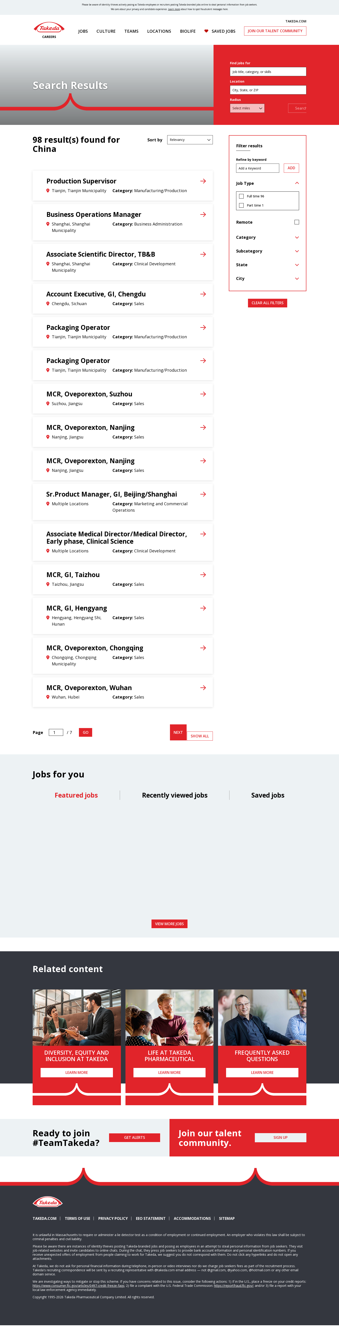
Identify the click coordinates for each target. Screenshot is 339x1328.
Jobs (83, 31)
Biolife (188, 31)
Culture (106, 31)
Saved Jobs (223, 31)
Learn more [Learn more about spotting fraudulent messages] (174, 9)
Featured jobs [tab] (76, 797)
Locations (159, 31)
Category (246, 239)
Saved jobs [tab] (267, 797)
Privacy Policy (113, 1221)
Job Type (245, 185)
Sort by (154, 142)
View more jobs (169, 926)
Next (178, 734)
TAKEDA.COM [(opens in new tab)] (295, 21)
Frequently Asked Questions (262, 1058)
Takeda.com (45, 1221)
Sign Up (281, 1140)
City (240, 281)
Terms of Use (77, 1221)
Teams (131, 31)
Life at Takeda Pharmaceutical (170, 1058)
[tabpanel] (169, 863)
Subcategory (249, 253)
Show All (200, 738)
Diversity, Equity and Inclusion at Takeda (76, 1058)
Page (38, 735)
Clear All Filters (268, 305)
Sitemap (227, 1221)
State (242, 267)
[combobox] (268, 91)
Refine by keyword (251, 162)
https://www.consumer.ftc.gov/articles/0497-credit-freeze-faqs (78, 1288)
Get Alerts (134, 1140)
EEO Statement (151, 1221)
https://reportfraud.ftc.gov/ (233, 1288)
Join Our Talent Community (275, 30)
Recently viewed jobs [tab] (175, 797)
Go (86, 734)
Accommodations (194, 1221)
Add (291, 170)
